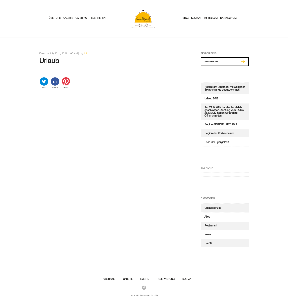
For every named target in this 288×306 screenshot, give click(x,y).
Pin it (66, 82)
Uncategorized (212, 208)
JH (85, 53)
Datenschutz (228, 18)
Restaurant (210, 225)
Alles (207, 216)
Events (208, 243)
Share (55, 82)
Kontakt (196, 18)
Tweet (44, 82)
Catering (81, 18)
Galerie (68, 18)
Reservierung (165, 279)
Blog (185, 18)
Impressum (210, 18)
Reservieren (97, 18)
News (207, 234)
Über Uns (55, 18)
